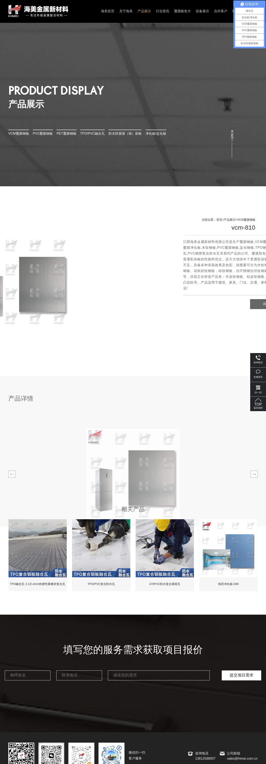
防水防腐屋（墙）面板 (125, 133)
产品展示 (144, 11)
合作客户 (220, 11)
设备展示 (202, 11)
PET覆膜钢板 (66, 133)
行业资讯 (162, 11)
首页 (219, 219)
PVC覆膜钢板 (43, 133)
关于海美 (126, 11)
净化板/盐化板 (155, 133)
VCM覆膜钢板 (18, 133)
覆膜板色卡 (182, 11)
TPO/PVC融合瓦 (92, 133)
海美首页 (107, 11)
